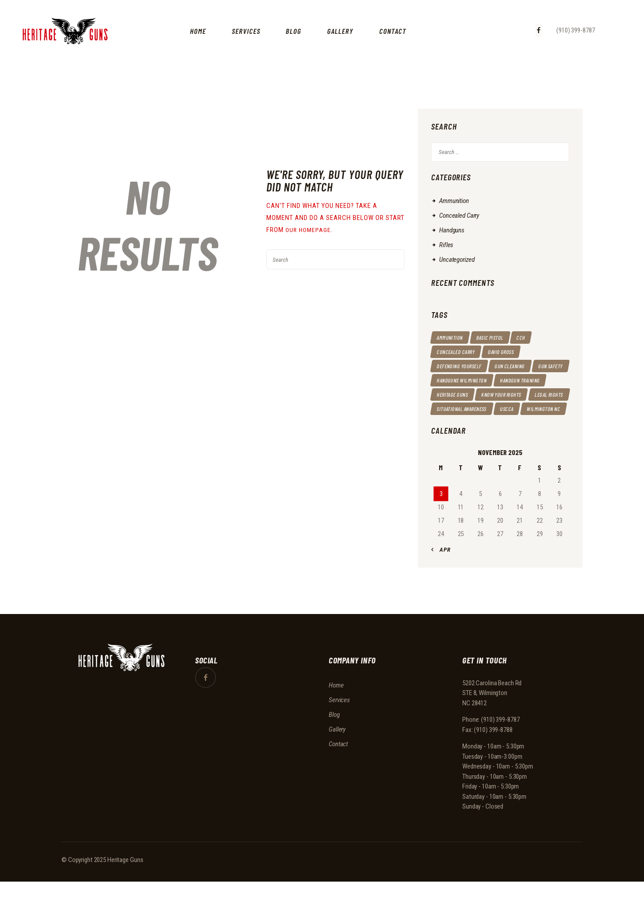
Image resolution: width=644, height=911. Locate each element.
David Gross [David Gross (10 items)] (510, 352)
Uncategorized (456, 260)
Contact (338, 773)
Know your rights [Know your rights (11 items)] (460, 409)
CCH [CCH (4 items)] (531, 337)
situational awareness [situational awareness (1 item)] (466, 423)
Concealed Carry (459, 215)
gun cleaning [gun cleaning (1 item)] (520, 366)
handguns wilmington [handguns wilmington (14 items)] (507, 380)
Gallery (337, 758)
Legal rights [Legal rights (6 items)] (513, 409)
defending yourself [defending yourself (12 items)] (463, 366)
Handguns (452, 230)
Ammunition (454, 201)
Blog (334, 744)
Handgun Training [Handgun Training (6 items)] (460, 394)
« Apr (443, 578)
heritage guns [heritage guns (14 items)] (515, 394)
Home (336, 714)
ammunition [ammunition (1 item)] (452, 337)
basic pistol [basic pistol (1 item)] (496, 337)
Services (339, 729)
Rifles (446, 245)
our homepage (309, 230)
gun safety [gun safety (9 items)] (451, 380)
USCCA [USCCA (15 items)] (516, 423)
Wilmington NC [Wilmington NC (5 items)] (456, 437)
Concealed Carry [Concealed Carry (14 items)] (458, 352)
